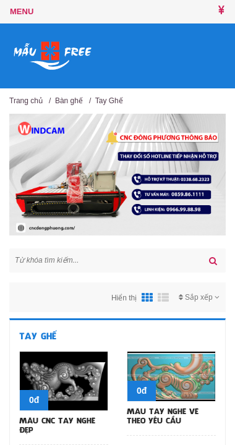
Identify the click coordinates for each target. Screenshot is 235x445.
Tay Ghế (109, 100)
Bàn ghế (69, 100)
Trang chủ (26, 100)
